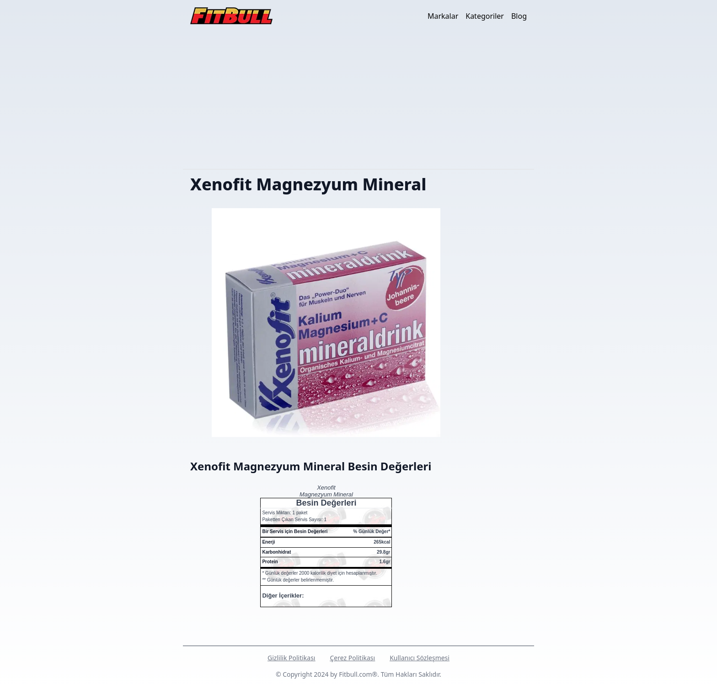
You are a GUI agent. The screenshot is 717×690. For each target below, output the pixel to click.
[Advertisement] (358, 100)
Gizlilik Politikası (291, 657)
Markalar (443, 16)
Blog (519, 16)
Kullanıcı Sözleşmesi (419, 657)
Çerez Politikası (352, 657)
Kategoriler (485, 16)
